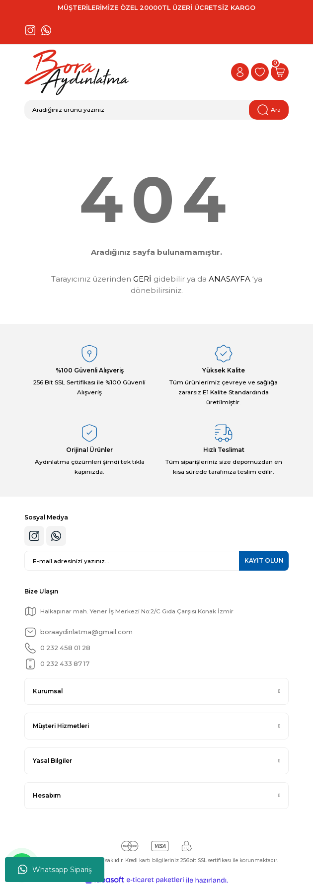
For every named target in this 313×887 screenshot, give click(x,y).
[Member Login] (240, 72)
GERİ (142, 279)
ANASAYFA (229, 279)
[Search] (156, 110)
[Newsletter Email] (156, 561)
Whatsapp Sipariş (55, 869)
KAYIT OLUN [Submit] (264, 560)
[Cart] (280, 72)
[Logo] (76, 72)
